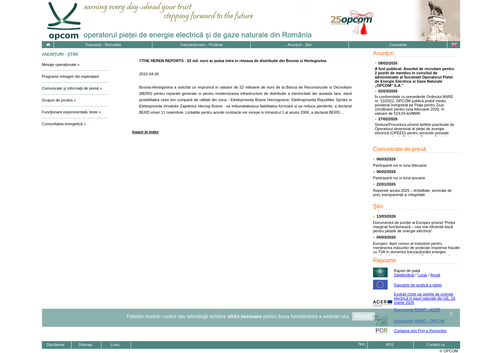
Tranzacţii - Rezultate (103, 45)
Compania (397, 45)
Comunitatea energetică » (64, 124)
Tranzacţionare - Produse (201, 45)
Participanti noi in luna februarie (400, 165)
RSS (390, 345)
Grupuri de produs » (59, 100)
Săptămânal (404, 275)
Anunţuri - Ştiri (300, 45)
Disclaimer (55, 345)
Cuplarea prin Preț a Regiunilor (420, 331)
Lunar (422, 275)
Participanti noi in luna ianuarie (399, 178)
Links (115, 345)
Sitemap (85, 345)
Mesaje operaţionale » (60, 64)
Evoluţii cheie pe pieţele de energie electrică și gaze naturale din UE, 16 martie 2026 (424, 298)
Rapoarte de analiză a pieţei (418, 285)
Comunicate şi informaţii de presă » (72, 88)
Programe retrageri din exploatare (70, 76)
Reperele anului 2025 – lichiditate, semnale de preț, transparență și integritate (412, 192)
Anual (435, 275)
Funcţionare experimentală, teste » (71, 112)
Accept (363, 316)
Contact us (436, 345)
